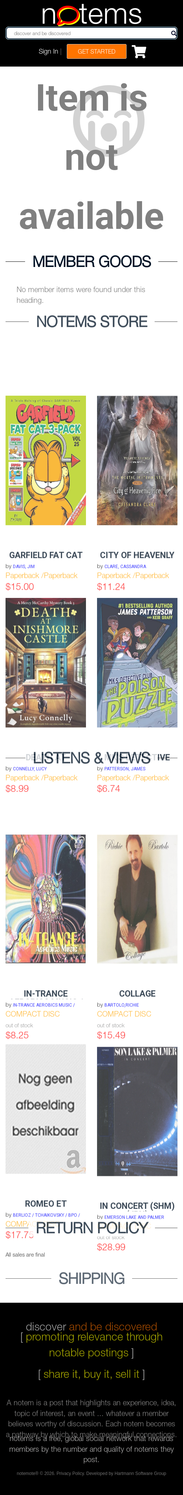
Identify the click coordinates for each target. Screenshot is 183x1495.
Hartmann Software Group (140, 1475)
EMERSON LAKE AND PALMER (134, 1271)
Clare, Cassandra (125, 617)
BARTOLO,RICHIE (121, 1059)
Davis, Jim (24, 617)
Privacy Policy (70, 1475)
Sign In (48, 51)
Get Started (96, 51)
